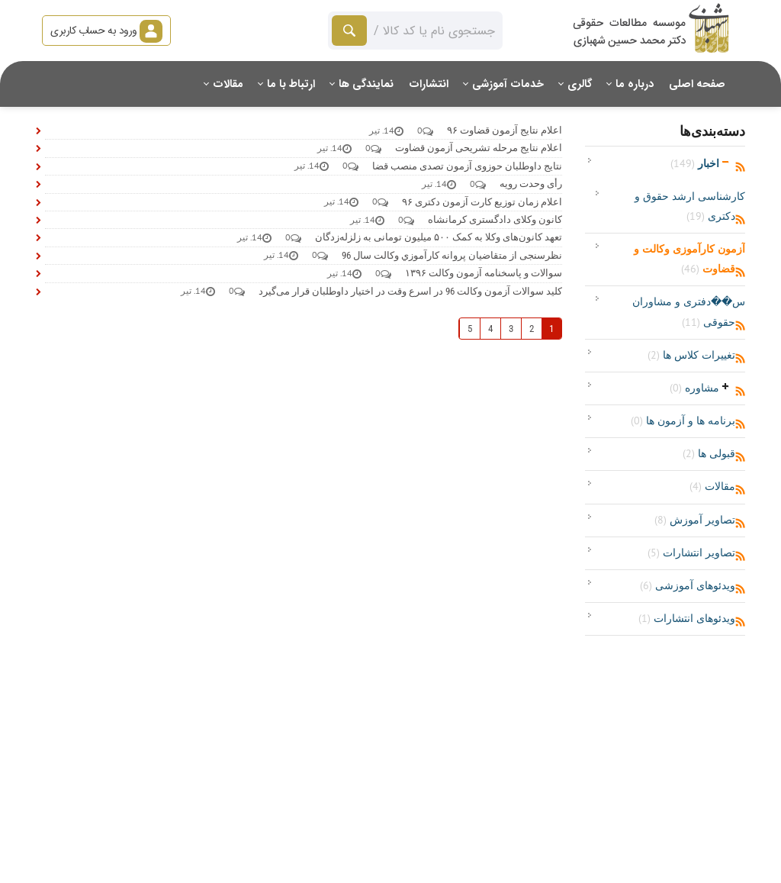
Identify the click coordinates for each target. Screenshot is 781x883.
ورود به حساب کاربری (106, 30)
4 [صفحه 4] (490, 328)
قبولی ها (709, 453)
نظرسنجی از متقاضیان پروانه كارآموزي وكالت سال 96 (452, 255)
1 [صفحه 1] (551, 328)
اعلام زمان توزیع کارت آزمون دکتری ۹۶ (482, 202)
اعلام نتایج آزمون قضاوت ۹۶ (504, 130)
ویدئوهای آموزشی (687, 585)
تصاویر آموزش (694, 520)
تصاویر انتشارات (691, 552)
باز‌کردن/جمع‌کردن (725, 162)
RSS (740, 167)
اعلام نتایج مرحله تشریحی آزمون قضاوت (478, 147)
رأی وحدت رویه (531, 183)
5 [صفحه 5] (470, 328)
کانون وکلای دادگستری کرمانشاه (495, 219)
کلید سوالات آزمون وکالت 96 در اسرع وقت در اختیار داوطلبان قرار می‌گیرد (410, 291)
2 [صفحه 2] (531, 328)
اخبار (694, 163)
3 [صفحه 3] (511, 328)
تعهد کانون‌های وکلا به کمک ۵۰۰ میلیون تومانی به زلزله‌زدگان (438, 237)
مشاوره (694, 388)
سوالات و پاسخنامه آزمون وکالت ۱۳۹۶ (483, 273)
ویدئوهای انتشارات (686, 618)
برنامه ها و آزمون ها (683, 420)
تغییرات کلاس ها (691, 355)
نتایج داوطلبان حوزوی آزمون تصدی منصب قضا (467, 166)
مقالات (712, 486)
